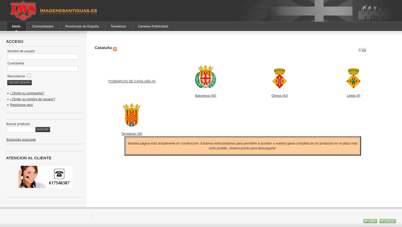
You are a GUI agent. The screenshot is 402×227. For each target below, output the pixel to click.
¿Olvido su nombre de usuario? (32, 99)
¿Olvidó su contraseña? (27, 93)
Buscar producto (18, 124)
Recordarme (18, 76)
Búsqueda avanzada (21, 140)
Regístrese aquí (21, 105)
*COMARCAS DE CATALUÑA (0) (132, 81)
